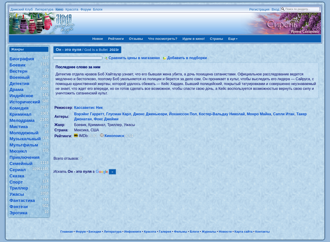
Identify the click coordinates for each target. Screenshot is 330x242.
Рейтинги (116, 39)
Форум (85, 9)
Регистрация (259, 9)
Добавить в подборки (187, 58)
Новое (97, 39)
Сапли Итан (283, 114)
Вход (275, 9)
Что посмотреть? (162, 39)
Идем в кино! (193, 39)
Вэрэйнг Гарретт (89, 114)
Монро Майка (259, 114)
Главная (66, 231)
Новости (225, 231)
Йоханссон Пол (183, 114)
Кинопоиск (114, 136)
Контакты (262, 231)
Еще (233, 39)
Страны (216, 39)
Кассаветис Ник (88, 108)
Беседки (94, 231)
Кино (59, 9)
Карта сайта (243, 231)
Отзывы (136, 39)
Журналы (209, 231)
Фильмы (180, 231)
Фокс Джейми (106, 119)
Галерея (165, 231)
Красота (71, 9)
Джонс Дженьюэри (150, 114)
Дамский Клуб (21, 9)
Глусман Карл (118, 114)
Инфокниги (132, 231)
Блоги (97, 9)
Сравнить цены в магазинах (134, 58)
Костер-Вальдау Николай (222, 114)
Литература (44, 9)
